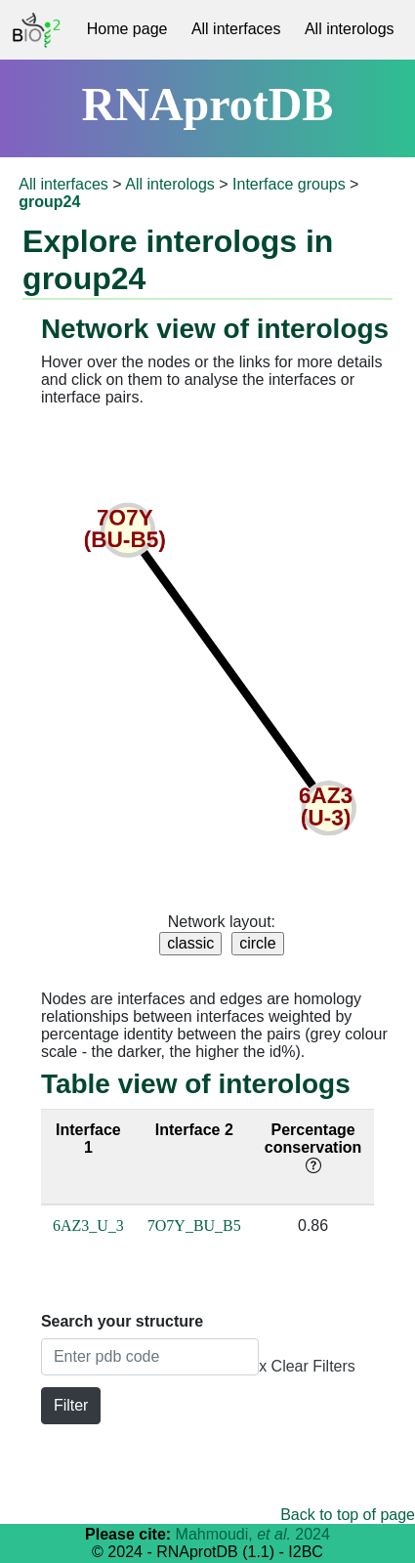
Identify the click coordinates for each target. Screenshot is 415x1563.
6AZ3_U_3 (88, 1225)
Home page (127, 29)
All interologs (349, 29)
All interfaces (236, 29)
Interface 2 (194, 1129)
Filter (71, 1405)
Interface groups (289, 184)
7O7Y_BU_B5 (194, 1225)
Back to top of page (347, 1514)
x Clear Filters (307, 1366)
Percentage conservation (313, 1147)
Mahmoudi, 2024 (253, 1534)
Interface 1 (88, 1138)
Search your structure (122, 1321)
